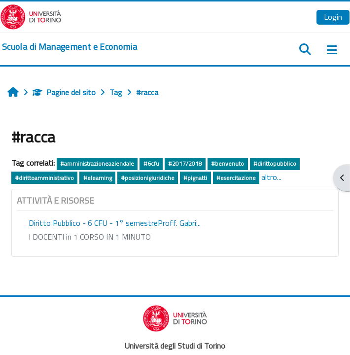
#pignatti (195, 177)
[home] (69, 46)
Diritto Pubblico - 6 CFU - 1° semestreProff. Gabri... (115, 223)
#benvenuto (227, 163)
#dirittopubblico (274, 163)
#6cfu (151, 163)
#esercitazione (236, 177)
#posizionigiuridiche (148, 177)
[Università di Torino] (31, 16)
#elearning (97, 177)
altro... (271, 177)
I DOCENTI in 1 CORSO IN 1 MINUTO (90, 237)
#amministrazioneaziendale (97, 163)
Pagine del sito (64, 92)
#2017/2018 (185, 163)
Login (333, 17)
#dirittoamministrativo (44, 177)
